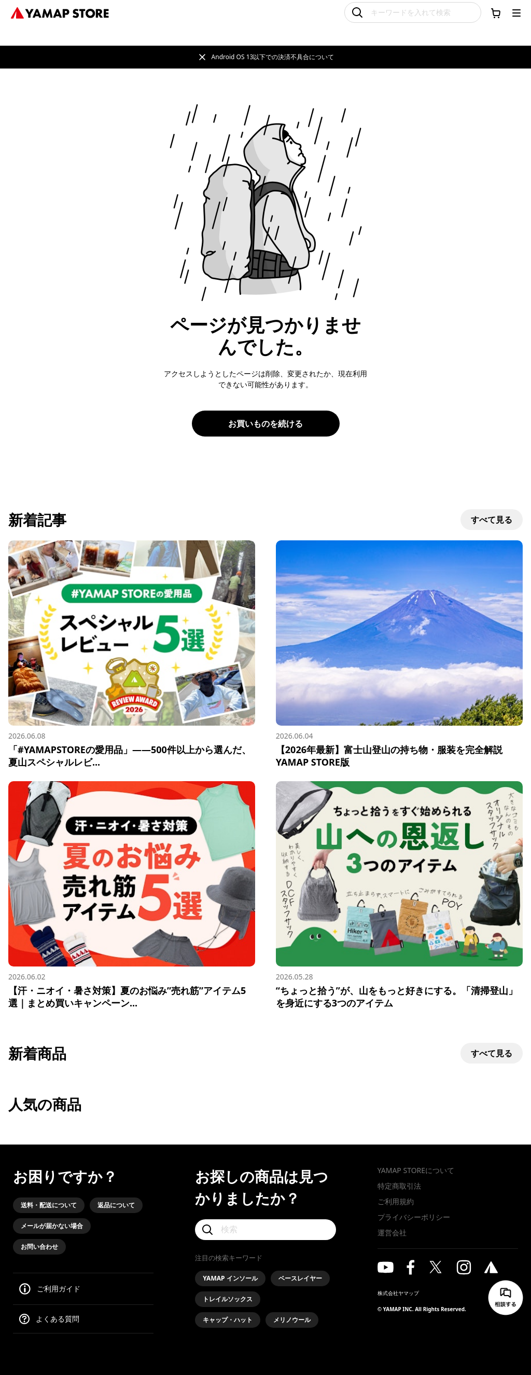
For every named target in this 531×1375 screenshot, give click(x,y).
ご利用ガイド (58, 1289)
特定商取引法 (399, 1186)
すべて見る (491, 519)
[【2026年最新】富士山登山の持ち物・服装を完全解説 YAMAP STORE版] (399, 654)
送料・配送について (49, 1205)
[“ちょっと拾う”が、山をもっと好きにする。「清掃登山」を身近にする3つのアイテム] (399, 895)
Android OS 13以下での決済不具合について (273, 56)
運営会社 (392, 1232)
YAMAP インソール (230, 1278)
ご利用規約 (396, 1201)
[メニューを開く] (516, 13)
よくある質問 (57, 1319)
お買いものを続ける (265, 423)
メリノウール (292, 1319)
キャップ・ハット (228, 1319)
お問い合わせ (39, 1246)
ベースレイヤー (300, 1278)
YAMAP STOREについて (416, 1170)
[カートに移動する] (496, 13)
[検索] (265, 1229)
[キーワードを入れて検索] (412, 12)
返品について (116, 1205)
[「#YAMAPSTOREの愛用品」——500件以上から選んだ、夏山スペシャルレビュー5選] (131, 654)
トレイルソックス (228, 1299)
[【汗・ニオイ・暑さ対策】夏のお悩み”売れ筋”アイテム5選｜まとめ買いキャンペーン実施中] (131, 895)
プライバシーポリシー (414, 1217)
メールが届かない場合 (52, 1225)
